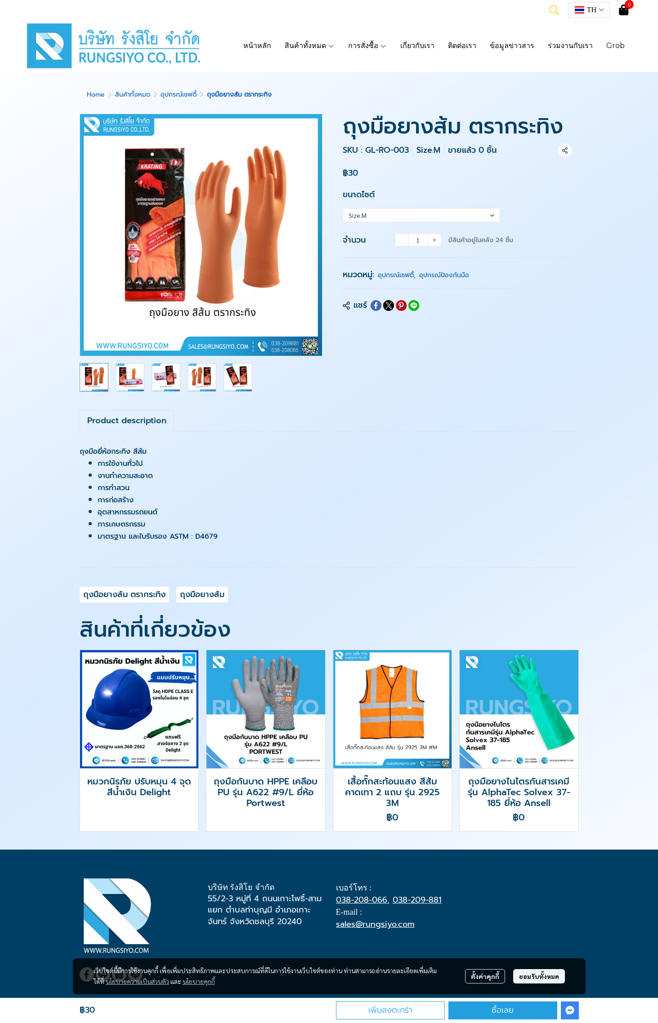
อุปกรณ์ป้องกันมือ (444, 275)
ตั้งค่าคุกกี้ (485, 976)
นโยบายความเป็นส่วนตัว (137, 981)
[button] (554, 10)
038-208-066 (361, 900)
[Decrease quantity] (401, 240)
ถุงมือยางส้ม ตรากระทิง (124, 594)
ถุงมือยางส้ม (202, 594)
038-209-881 (417, 900)
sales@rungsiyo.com (375, 924)
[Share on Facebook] (376, 305)
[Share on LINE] (413, 305)
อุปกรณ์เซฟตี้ (179, 94)
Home (96, 94)
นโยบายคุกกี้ (199, 981)
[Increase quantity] (434, 240)
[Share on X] (388, 305)
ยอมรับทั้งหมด (539, 976)
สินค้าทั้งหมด (132, 94)
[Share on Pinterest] (401, 305)
